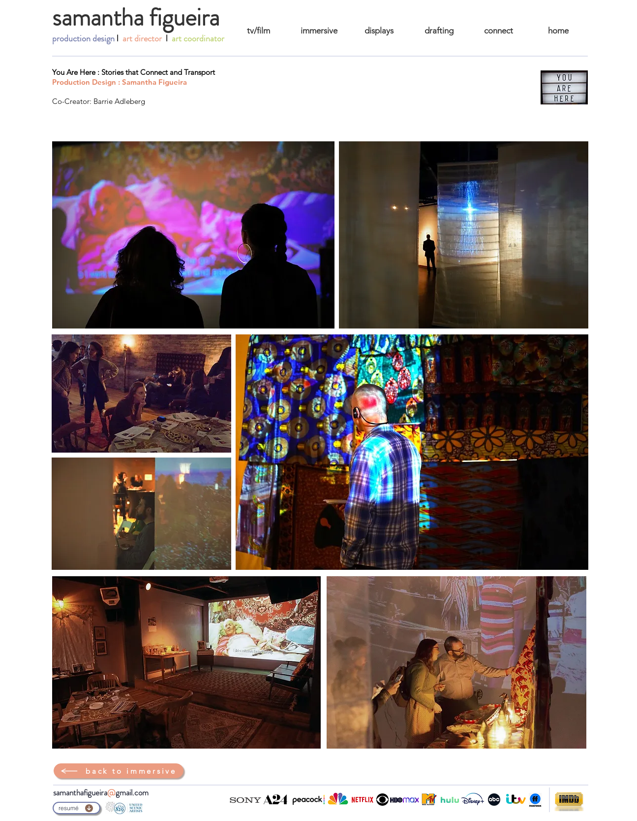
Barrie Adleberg (119, 101)
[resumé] (76, 808)
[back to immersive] (118, 770)
